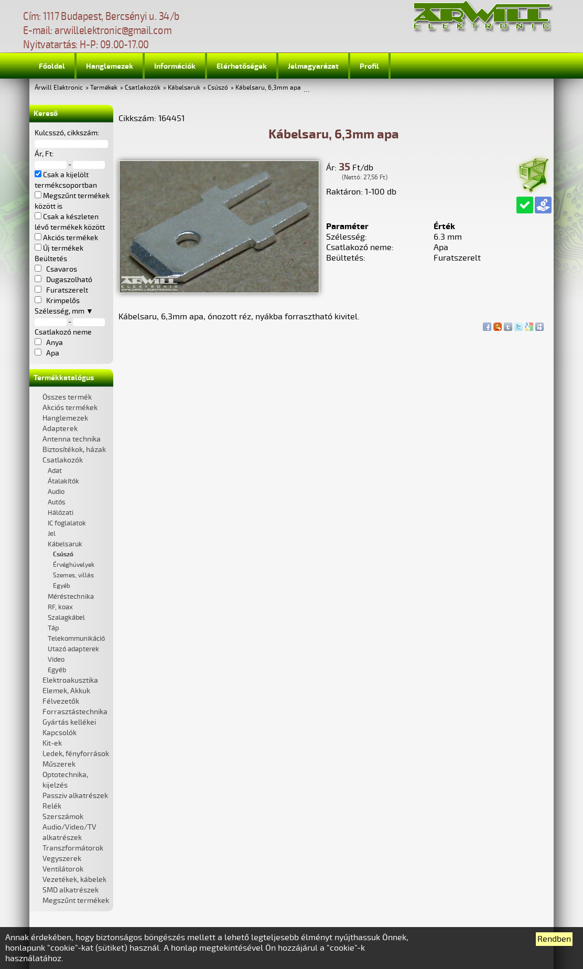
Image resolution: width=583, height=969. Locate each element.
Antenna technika (71, 439)
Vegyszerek (61, 858)
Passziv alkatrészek (75, 795)
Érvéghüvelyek (73, 565)
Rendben (554, 939)
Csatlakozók (142, 88)
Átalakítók (63, 481)
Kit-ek (52, 743)
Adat (55, 471)
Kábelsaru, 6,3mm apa (268, 88)
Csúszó (218, 88)
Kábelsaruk (184, 88)
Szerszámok (62, 816)
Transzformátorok (72, 848)
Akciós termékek (70, 407)
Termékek (103, 88)
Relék (51, 806)
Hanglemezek (109, 66)
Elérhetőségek (242, 66)
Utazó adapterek (73, 649)
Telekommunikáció (76, 638)
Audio (56, 492)
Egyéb (61, 586)
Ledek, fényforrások (75, 753)
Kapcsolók (59, 732)
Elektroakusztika (70, 680)
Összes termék (67, 397)
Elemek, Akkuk (66, 690)
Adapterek (60, 428)
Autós (57, 502)
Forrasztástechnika (74, 711)
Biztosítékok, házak (74, 449)
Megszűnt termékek (75, 900)
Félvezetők (60, 701)
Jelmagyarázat (313, 66)
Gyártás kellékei (69, 722)
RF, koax (60, 607)
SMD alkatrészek (70, 890)
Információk (175, 66)
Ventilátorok (62, 869)
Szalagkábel (66, 617)
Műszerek (58, 764)
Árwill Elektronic (59, 88)
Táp (53, 628)
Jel (52, 534)
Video (56, 659)
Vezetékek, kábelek (74, 879)
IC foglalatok (67, 523)
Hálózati (60, 513)
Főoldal (52, 66)
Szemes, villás (73, 575)
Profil (369, 66)
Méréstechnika (71, 597)
